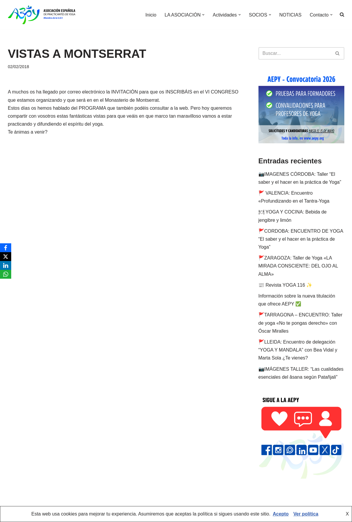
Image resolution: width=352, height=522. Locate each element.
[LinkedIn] (5, 265)
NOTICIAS (290, 14)
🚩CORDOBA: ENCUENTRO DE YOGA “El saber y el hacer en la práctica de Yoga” (300, 239)
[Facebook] (5, 247)
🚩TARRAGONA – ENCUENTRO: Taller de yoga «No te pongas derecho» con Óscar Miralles (300, 322)
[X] (5, 256)
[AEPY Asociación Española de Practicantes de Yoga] (41, 14)
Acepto (281, 514)
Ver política (305, 514)
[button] (203, 15)
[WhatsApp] (5, 274)
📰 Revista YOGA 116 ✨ (285, 285)
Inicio (150, 14)
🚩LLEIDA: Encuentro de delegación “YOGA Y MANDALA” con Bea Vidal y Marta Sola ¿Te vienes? (298, 349)
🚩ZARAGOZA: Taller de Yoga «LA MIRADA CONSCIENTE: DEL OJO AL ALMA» (298, 265)
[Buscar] (294, 53)
